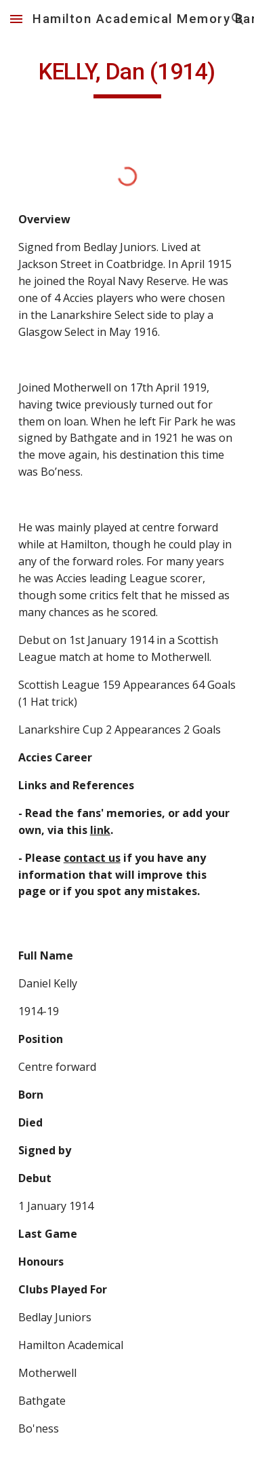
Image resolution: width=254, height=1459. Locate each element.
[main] (127, 78)
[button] (16, 18)
